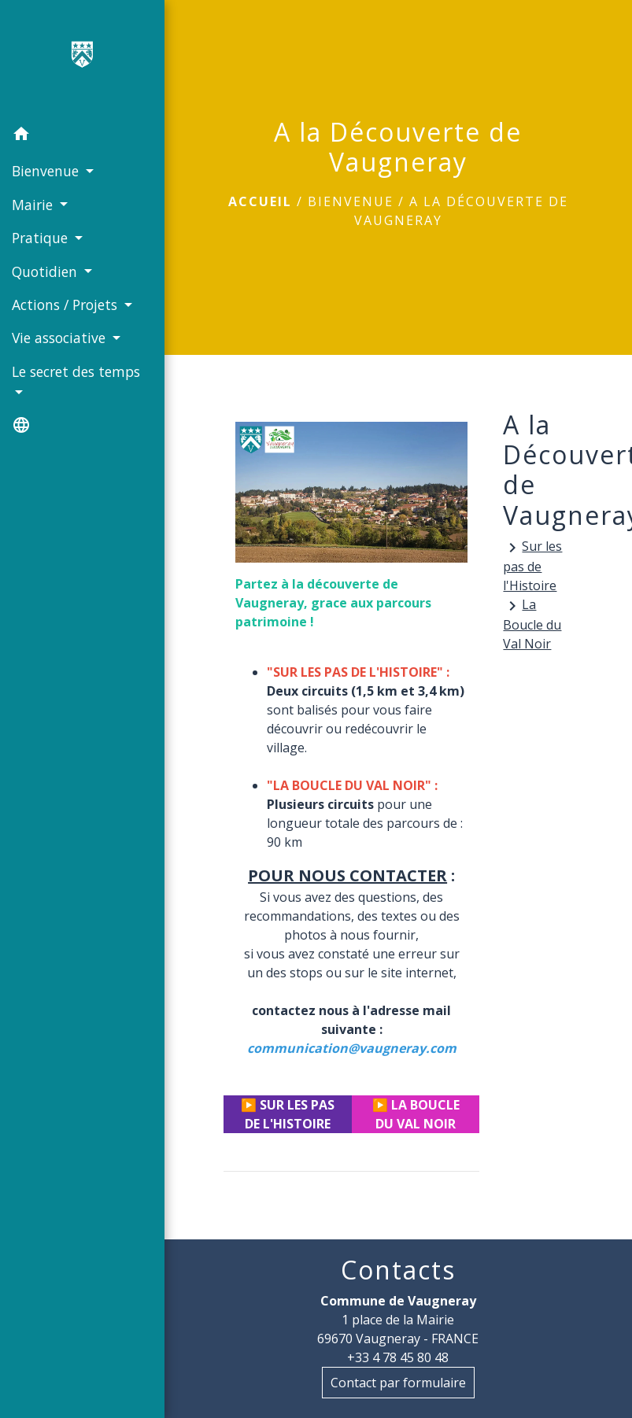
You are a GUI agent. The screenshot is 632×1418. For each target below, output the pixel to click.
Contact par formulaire (398, 1382)
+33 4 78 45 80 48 (398, 1357)
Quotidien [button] (46, 271)
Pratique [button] (42, 237)
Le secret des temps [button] (76, 371)
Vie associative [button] (60, 337)
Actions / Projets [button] (66, 304)
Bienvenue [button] (47, 170)
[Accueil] (82, 59)
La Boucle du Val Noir (532, 624)
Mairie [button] (34, 204)
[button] (82, 136)
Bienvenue (351, 201)
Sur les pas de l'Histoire (532, 565)
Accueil (260, 201)
